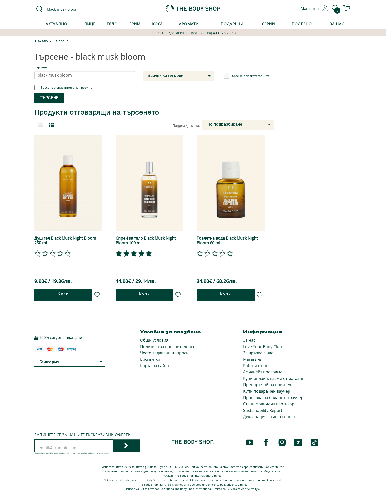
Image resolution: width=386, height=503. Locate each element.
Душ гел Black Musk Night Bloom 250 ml (65, 240)
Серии (268, 23)
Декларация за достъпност (269, 416)
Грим (135, 23)
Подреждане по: (186, 125)
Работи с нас (255, 365)
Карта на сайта (154, 365)
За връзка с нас (258, 353)
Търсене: (41, 67)
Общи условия (154, 340)
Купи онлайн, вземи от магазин (273, 378)
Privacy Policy (81, 453)
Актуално (56, 23)
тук (257, 489)
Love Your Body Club (262, 346)
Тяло (112, 23)
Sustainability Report (262, 410)
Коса (157, 23)
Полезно (302, 23)
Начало (41, 41)
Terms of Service (98, 453)
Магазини (252, 359)
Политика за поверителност (167, 346)
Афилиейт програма (262, 372)
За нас (249, 340)
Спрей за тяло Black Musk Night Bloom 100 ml (146, 240)
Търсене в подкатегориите (247, 76)
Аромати (189, 23)
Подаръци (232, 23)
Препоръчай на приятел (267, 384)
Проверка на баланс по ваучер (273, 397)
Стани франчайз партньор (268, 404)
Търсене (61, 41)
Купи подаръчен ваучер (266, 391)
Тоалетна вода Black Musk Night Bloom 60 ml (227, 240)
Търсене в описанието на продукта (63, 87)
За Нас (337, 23)
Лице (89, 23)
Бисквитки (150, 359)
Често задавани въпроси (164, 353)
